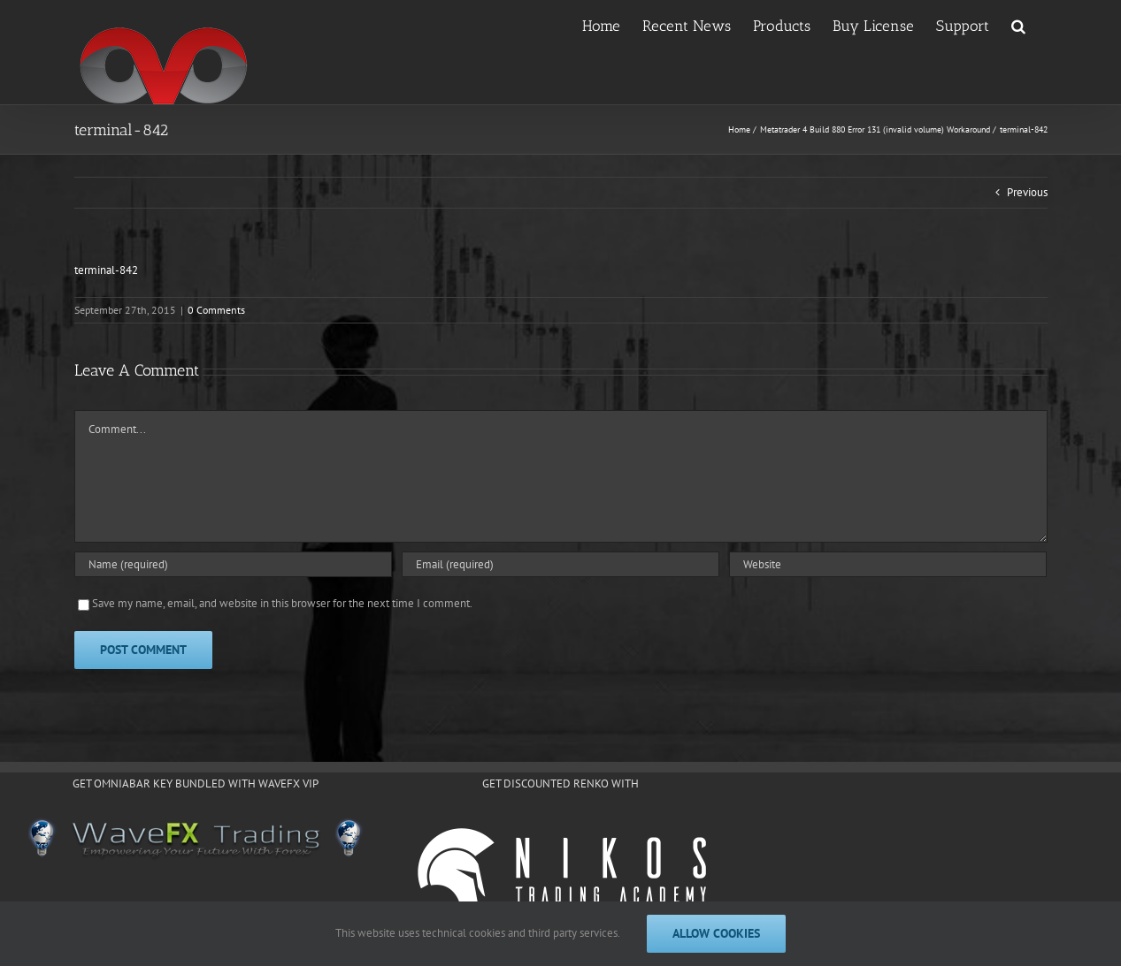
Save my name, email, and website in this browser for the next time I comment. (282, 603)
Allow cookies (716, 933)
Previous (1027, 192)
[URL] (888, 564)
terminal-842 (106, 270)
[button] (1018, 24)
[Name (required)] (233, 564)
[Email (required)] (560, 564)
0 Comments (216, 309)
